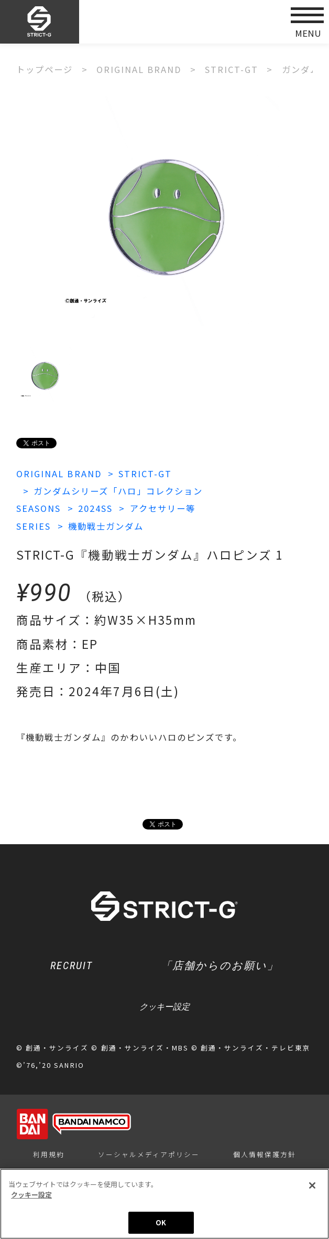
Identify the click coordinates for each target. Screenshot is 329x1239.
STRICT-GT (145, 473)
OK (161, 1223)
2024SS (95, 508)
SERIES (33, 526)
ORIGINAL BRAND (58, 473)
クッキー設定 (164, 1006)
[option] (164, 211)
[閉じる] (312, 1186)
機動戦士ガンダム (106, 526)
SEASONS (38, 508)
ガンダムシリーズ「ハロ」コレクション (118, 491)
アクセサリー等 (162, 508)
